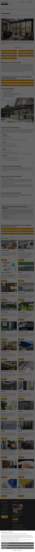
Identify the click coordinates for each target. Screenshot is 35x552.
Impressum (15, 550)
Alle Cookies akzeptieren (5, 543)
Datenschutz (19, 550)
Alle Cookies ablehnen (5, 545)
